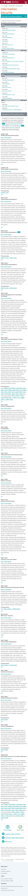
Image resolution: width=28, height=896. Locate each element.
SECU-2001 (4, 719)
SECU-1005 (7, 608)
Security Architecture (7, 90)
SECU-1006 (22, 804)
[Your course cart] (25, 2)
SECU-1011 (17, 397)
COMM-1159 (4, 192)
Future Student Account (7, 878)
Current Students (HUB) (7, 880)
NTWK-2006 (16, 608)
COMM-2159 (12, 806)
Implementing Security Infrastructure (10, 64)
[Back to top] (14, 841)
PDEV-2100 (4, 287)
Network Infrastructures (7, 44)
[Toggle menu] (9, 2)
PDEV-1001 (13, 257)
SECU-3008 (18, 393)
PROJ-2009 (15, 395)
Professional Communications (8, 53)
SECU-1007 (4, 806)
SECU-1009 (4, 393)
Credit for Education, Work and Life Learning (12, 886)
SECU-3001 (11, 393)
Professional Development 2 (8, 57)
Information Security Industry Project (10, 105)
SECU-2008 (15, 391)
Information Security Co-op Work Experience (12, 109)
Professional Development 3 (8, 79)
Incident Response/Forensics (8, 94)
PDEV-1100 (4, 257)
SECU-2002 (9, 399)
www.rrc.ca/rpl (13, 127)
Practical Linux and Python (8, 48)
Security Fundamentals (7, 37)
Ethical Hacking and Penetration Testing (11, 68)
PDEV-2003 (13, 287)
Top (2, 194)
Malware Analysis (6, 83)
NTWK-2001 (8, 397)
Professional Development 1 (8, 33)
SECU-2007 (7, 391)
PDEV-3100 (22, 391)
